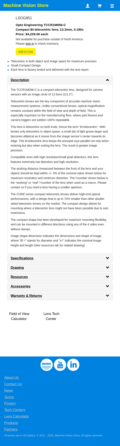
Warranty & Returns (26, 296)
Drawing (17, 267)
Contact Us (13, 384)
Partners (11, 429)
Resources (19, 277)
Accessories (20, 286)
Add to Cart (25, 51)
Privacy (10, 403)
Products (11, 423)
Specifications (22, 258)
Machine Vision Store (25, 5)
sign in (30, 43)
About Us (11, 378)
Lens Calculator (16, 416)
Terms (9, 397)
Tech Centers (14, 410)
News (8, 391)
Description (20, 80)
